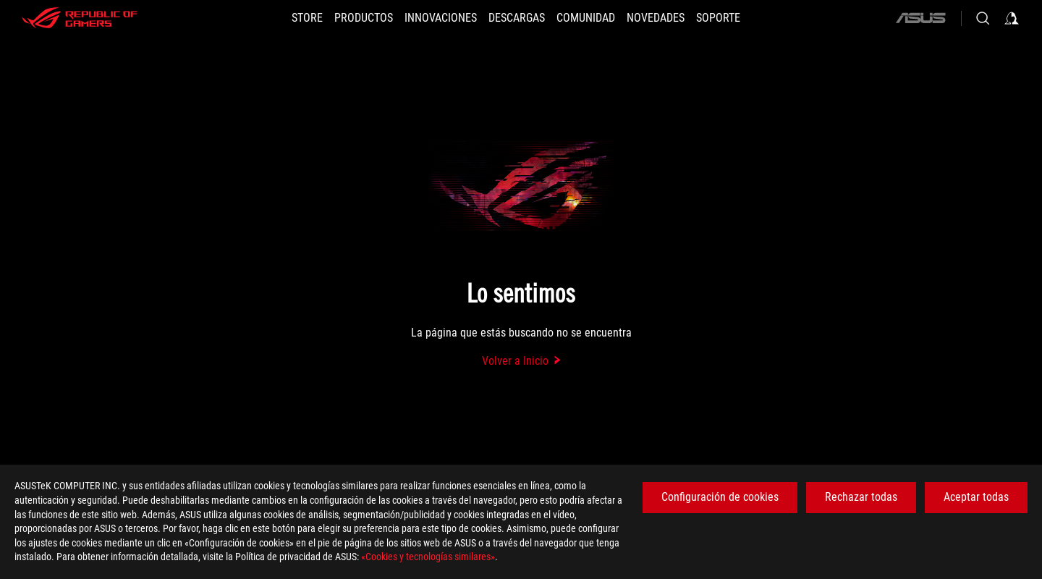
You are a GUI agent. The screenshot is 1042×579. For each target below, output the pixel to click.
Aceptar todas (976, 497)
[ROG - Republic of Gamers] (79, 18)
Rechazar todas (861, 497)
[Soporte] (718, 18)
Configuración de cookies (720, 497)
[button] (363, 18)
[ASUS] (920, 18)
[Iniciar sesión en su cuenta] (1011, 18)
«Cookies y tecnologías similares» (428, 556)
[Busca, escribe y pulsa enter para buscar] (982, 18)
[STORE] (307, 18)
